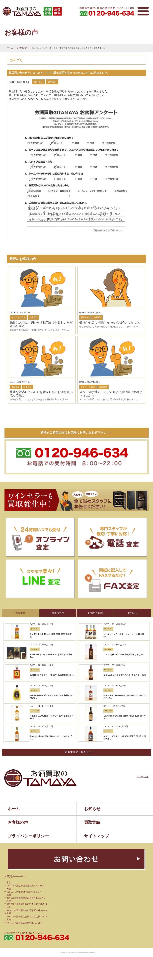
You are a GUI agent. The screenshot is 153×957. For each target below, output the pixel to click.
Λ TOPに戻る (143, 606)
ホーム (10, 47)
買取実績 (92, 643)
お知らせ (92, 629)
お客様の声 (22, 47)
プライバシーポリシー (28, 657)
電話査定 (38, 81)
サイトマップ (96, 657)
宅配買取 (52, 81)
